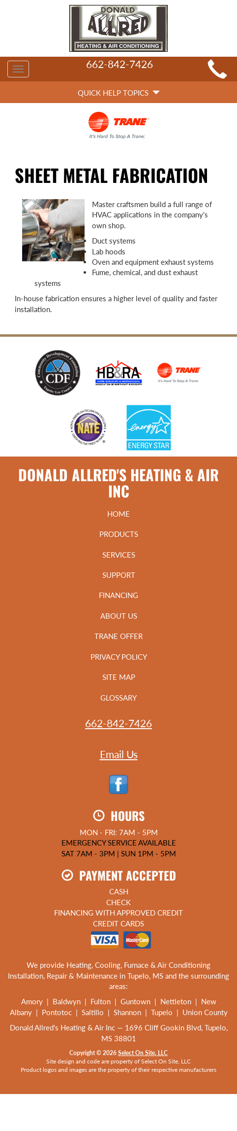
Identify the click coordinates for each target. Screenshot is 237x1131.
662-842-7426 (118, 723)
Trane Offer (118, 636)
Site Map (118, 676)
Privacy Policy (118, 656)
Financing (118, 595)
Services (118, 554)
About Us (118, 615)
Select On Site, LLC (143, 1053)
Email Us (119, 754)
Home (118, 513)
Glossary (118, 697)
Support (118, 574)
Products (118, 534)
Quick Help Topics (119, 92)
